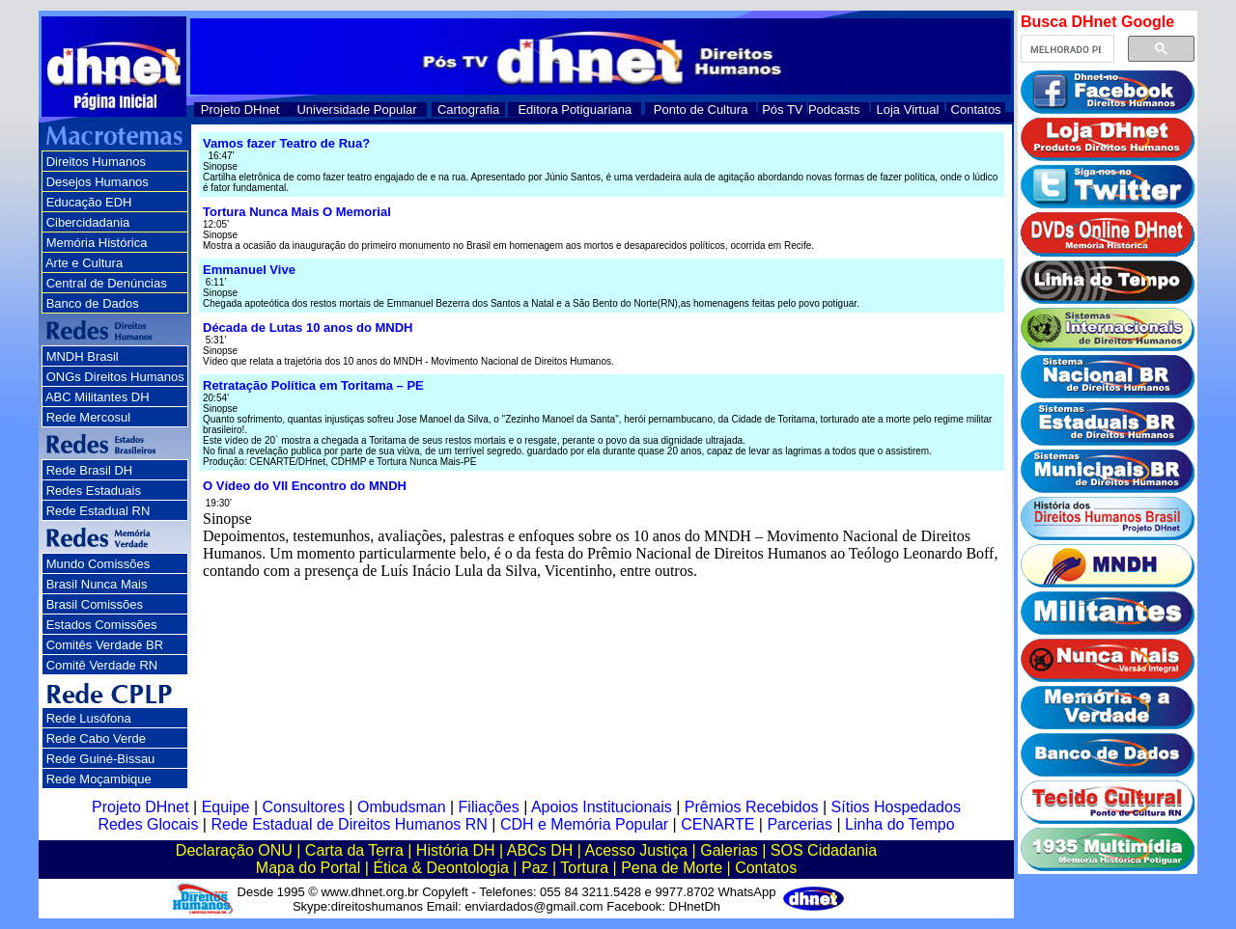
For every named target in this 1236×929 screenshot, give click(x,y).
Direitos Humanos (96, 161)
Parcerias (799, 824)
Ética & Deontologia (441, 868)
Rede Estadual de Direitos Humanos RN (349, 824)
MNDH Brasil (82, 356)
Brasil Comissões (94, 604)
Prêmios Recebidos (752, 807)
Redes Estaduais (93, 490)
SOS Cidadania (824, 850)
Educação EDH (89, 202)
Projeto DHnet (240, 109)
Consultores (304, 807)
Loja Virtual (908, 109)
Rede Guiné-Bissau (100, 758)
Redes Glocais (148, 824)
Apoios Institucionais (601, 807)
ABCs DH (540, 850)
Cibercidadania (88, 222)
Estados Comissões (101, 624)
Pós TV (782, 109)
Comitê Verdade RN (102, 665)
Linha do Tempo (900, 824)
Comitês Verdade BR (104, 645)
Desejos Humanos (97, 182)
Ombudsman (401, 807)
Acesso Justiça (636, 850)
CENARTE (717, 824)
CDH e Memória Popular (584, 824)
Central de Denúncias (106, 283)
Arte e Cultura (84, 263)
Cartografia (468, 109)
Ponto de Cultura (701, 109)
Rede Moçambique (99, 779)
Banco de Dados (92, 303)
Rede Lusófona (88, 718)
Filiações (489, 807)
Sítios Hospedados (896, 807)
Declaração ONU (234, 850)
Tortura (584, 868)
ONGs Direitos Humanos (115, 376)
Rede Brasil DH (89, 470)
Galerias (729, 850)
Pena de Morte (671, 868)
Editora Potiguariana (575, 109)
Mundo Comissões (98, 564)
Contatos (976, 109)
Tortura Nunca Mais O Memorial (297, 212)
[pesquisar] (1065, 49)
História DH (455, 850)
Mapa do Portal (308, 868)
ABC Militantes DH (97, 397)
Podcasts (833, 109)
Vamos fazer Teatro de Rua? (286, 143)
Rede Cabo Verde (96, 738)
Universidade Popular (356, 109)
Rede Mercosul (88, 417)
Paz (534, 868)
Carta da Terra (354, 850)
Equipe (226, 807)
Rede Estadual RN (98, 511)
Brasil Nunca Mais (97, 584)
